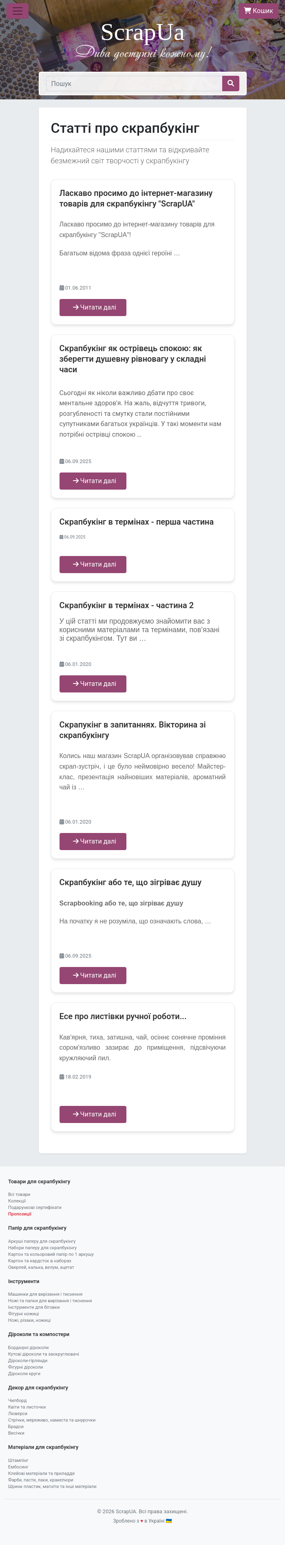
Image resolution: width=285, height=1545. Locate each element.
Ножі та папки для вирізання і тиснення (50, 1300)
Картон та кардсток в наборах (39, 1261)
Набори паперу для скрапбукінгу (42, 1248)
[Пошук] (134, 83)
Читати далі (95, 307)
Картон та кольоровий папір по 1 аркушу (51, 1254)
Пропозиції (19, 1214)
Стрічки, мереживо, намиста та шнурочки (51, 1420)
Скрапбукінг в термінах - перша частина (137, 522)
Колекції (17, 1201)
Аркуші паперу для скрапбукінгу (41, 1241)
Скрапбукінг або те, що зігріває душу (131, 882)
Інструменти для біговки (34, 1307)
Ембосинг (18, 1467)
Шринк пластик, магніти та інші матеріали (52, 1486)
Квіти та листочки (27, 1407)
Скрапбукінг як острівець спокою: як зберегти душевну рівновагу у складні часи (133, 358)
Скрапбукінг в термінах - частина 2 (127, 605)
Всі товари (19, 1194)
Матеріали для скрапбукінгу (43, 1447)
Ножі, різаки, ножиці (29, 1320)
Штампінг (18, 1460)
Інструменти (23, 1281)
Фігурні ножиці (23, 1313)
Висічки (16, 1433)
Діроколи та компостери (38, 1334)
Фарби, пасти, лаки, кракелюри (40, 1480)
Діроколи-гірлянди (27, 1360)
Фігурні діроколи (25, 1367)
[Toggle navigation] (18, 11)
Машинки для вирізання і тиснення (45, 1294)
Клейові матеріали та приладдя (41, 1473)
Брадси (16, 1426)
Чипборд (17, 1400)
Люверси (17, 1413)
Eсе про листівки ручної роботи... (123, 1016)
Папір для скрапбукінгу (37, 1228)
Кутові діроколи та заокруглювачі (43, 1354)
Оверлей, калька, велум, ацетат (41, 1267)
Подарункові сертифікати (35, 1207)
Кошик (258, 11)
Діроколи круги (24, 1373)
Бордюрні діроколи (28, 1347)
